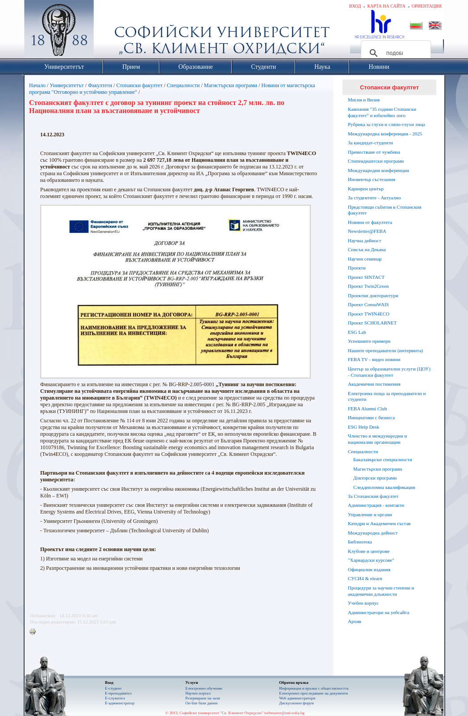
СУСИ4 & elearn (365, 578)
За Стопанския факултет (373, 496)
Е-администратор (119, 703)
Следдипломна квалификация (384, 487)
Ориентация (427, 6)
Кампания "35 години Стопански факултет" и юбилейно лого (382, 112)
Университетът (67, 85)
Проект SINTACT (366, 277)
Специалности (183, 85)
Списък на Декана (367, 249)
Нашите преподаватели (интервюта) (385, 350)
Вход (355, 6)
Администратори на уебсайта (378, 612)
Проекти (357, 267)
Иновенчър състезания (371, 179)
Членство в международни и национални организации (377, 439)
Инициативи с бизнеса (371, 417)
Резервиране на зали (202, 698)
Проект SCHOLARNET (372, 322)
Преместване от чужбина (374, 152)
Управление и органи (370, 514)
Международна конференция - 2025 (385, 133)
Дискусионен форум (296, 703)
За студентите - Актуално (374, 197)
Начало (37, 85)
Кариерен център (366, 188)
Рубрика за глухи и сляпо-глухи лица (386, 124)
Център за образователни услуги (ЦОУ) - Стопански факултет (389, 372)
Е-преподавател (118, 693)
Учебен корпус (363, 603)
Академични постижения (374, 384)
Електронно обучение (203, 688)
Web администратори (297, 698)
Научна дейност (364, 240)
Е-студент (113, 688)
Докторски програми (375, 477)
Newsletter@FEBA (367, 231)
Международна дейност (373, 532)
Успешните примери (369, 341)
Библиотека (360, 541)
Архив (354, 621)
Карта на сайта (386, 6)
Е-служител (115, 698)
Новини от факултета (370, 222)
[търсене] (394, 53)
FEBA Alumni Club (367, 408)
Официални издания (369, 569)
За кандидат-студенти (370, 142)
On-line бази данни (201, 703)
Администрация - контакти (376, 505)
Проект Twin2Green (368, 286)
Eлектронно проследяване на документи (313, 693)
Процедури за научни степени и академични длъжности (381, 591)
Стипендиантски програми (376, 161)
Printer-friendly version (35, 632)
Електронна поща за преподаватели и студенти (387, 396)
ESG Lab (357, 332)
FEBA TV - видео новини (374, 359)
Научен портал (197, 693)
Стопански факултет (139, 85)
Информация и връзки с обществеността (313, 688)
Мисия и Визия (364, 99)
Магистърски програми (230, 85)
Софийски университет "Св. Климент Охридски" (109, 31)
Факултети (100, 85)
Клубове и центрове (368, 551)
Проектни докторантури (373, 295)
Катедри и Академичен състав (379, 523)
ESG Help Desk (363, 427)
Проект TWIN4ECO (368, 313)
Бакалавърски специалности (382, 459)
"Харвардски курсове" (371, 560)
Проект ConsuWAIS (368, 304)
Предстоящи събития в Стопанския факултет (384, 210)
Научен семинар (365, 258)
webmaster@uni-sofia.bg (284, 713)
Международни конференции (378, 170)
